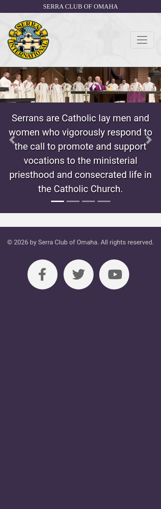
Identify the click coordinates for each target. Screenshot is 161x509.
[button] (12, 140)
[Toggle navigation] (142, 39)
